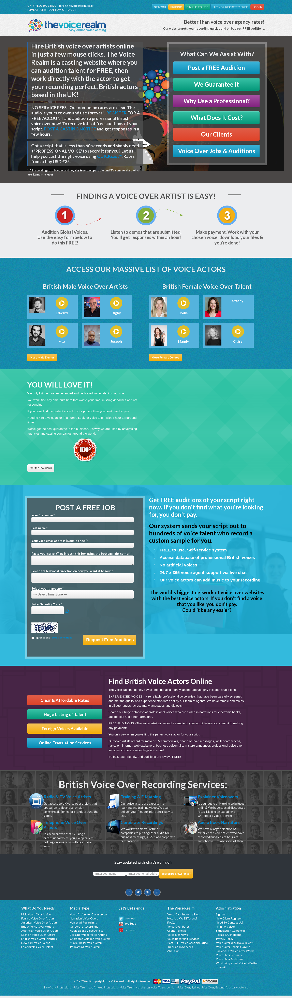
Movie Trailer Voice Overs (86, 945)
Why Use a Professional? (217, 101)
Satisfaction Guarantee (231, 933)
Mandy (183, 341)
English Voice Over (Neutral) (39, 941)
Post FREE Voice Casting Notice (187, 945)
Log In (257, 7)
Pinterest (128, 932)
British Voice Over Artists (37, 929)
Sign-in (220, 916)
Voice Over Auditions (229, 961)
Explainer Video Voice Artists (88, 937)
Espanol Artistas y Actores (231, 990)
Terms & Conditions (228, 937)
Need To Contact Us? (229, 925)
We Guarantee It (216, 84)
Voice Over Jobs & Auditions (216, 151)
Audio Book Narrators (222, 823)
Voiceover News (177, 937)
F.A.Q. (171, 925)
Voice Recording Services (183, 941)
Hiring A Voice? (225, 929)
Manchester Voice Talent (151, 990)
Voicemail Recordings (83, 925)
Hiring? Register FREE (229, 7)
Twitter (126, 921)
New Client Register (229, 921)
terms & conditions (61, 637)
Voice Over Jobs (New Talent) (234, 945)
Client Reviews (176, 933)
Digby (116, 313)
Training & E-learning (144, 797)
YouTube (127, 926)
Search (156, 7)
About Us (173, 953)
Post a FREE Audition (216, 67)
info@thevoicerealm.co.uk (76, 5)
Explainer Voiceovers (221, 797)
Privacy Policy (224, 941)
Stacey (237, 301)
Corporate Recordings (145, 823)
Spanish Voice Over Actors (38, 937)
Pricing (173, 7)
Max (61, 341)
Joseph (116, 341)
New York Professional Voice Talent (65, 990)
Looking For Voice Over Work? (235, 953)
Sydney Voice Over (202, 990)
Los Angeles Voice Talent (37, 949)
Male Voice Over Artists (36, 916)
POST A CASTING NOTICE (70, 128)
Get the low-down (41, 468)
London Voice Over (178, 990)
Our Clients (216, 134)
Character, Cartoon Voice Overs (90, 941)
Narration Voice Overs (84, 921)
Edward (62, 313)
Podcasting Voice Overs (85, 949)
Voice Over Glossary (229, 957)
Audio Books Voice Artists (86, 933)
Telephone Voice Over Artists (68, 826)
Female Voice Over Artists (38, 921)
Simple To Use (195, 7)
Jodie (183, 313)
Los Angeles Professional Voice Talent (111, 990)
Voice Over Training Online (233, 949)
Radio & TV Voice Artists (71, 797)
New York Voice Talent (35, 945)
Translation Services (180, 949)
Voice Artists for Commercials (89, 916)
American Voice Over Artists (39, 925)
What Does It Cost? (217, 117)
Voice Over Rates (178, 929)
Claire (238, 341)
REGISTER (116, 112)
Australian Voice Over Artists (40, 933)
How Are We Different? (182, 921)
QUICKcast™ (109, 156)
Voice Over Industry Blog (183, 916)
